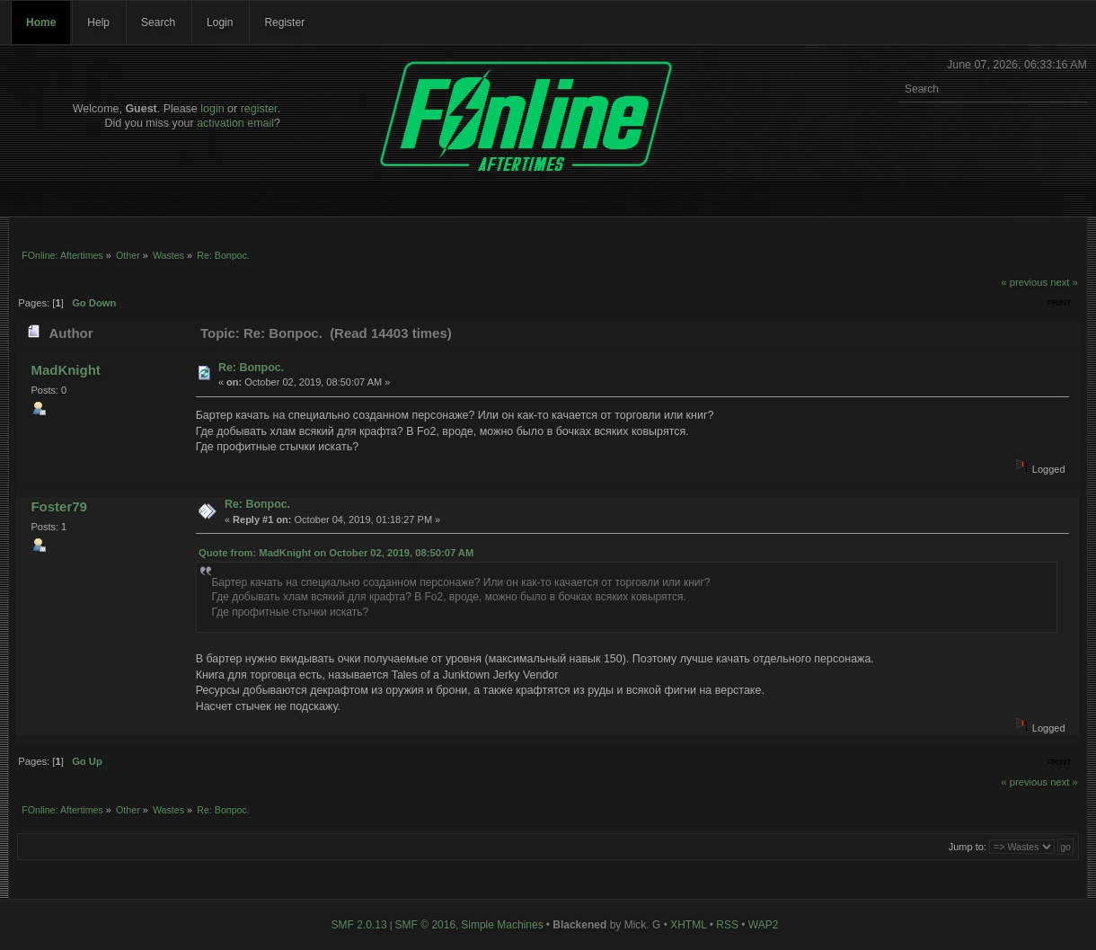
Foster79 (58, 506)
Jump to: (967, 846)
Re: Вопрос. (251, 367)
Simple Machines (502, 925)
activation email (235, 123)
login (212, 108)
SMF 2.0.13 (359, 925)
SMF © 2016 (425, 925)
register (259, 108)
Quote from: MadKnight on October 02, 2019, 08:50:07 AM (336, 552)
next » (1064, 282)
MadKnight (65, 369)
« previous (1024, 282)
